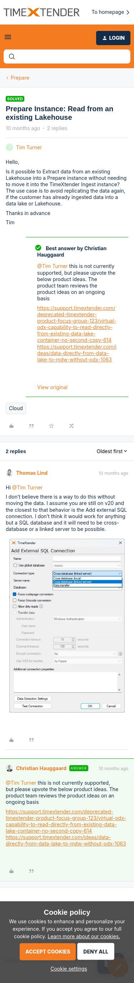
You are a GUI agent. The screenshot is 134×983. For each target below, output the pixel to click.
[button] (8, 39)
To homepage (110, 12)
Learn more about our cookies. (84, 936)
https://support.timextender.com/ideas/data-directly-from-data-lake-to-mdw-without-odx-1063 (76, 353)
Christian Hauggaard (41, 768)
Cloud (16, 408)
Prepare (20, 78)
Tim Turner (29, 147)
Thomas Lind (32, 473)
